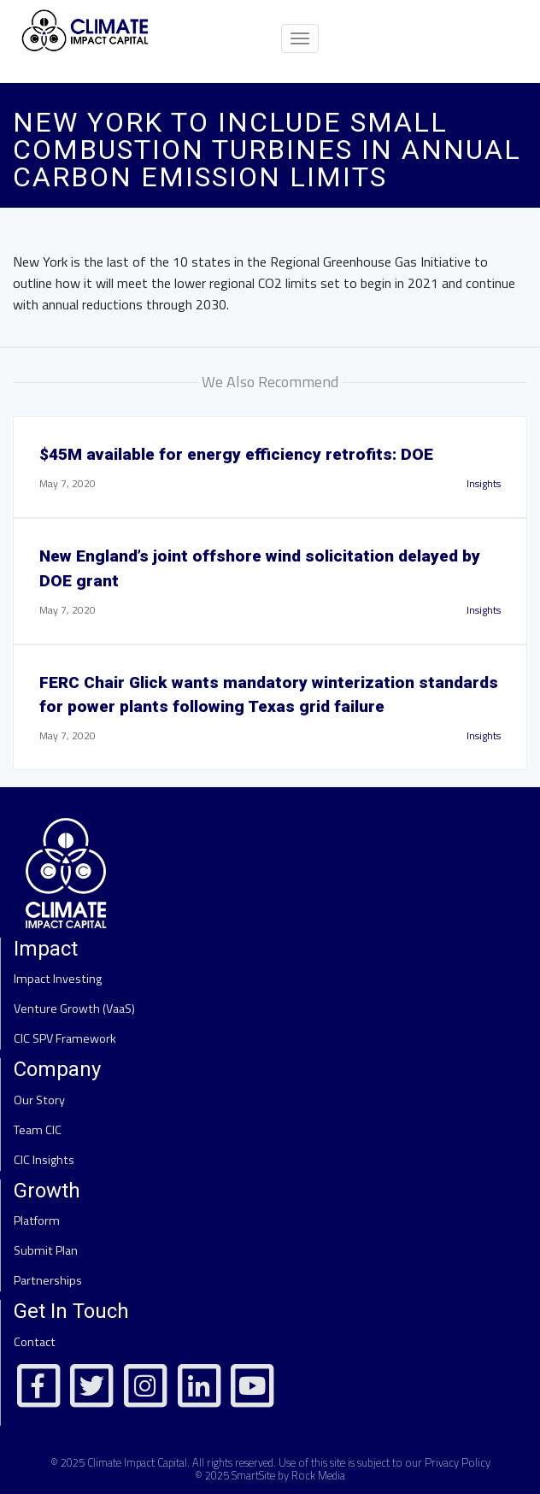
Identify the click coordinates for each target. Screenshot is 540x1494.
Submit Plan (46, 1250)
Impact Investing (58, 978)
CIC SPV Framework (65, 1038)
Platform (37, 1220)
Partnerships (48, 1280)
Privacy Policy (457, 1462)
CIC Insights (44, 1159)
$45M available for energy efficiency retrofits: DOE (236, 454)
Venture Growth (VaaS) (74, 1008)
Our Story (39, 1100)
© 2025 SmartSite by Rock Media (270, 1475)
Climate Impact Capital (137, 1462)
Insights (484, 483)
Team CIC (38, 1129)
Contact (35, 1341)
